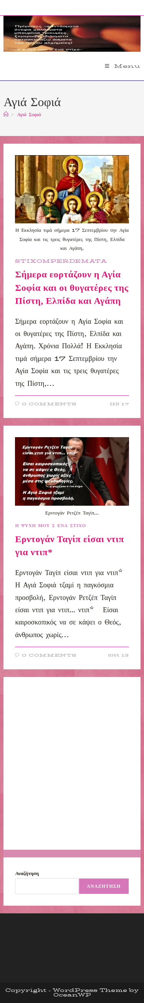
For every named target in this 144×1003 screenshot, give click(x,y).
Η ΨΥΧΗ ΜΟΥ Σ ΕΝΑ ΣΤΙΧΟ (50, 525)
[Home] (5, 114)
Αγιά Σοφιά (29, 114)
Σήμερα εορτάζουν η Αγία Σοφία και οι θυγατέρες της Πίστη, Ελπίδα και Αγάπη (71, 287)
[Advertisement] (72, 763)
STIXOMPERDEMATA (61, 261)
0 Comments (49, 404)
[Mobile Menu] (123, 66)
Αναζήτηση (27, 873)
